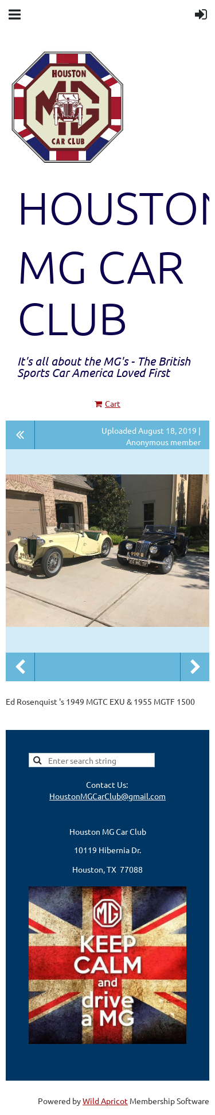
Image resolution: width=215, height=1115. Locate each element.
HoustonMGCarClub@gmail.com (107, 796)
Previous (20, 667)
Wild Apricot (105, 1101)
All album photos (20, 435)
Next (195, 667)
